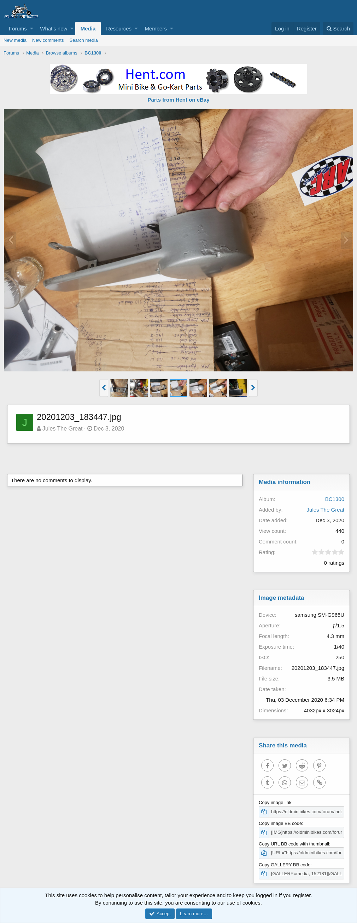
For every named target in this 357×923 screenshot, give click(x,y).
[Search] (338, 28)
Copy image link (275, 802)
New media (15, 40)
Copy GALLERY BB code (284, 864)
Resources (118, 28)
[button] (31, 28)
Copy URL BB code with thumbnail (294, 844)
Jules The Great (62, 429)
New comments (48, 40)
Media (88, 28)
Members (156, 28)
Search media (84, 40)
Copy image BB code (280, 823)
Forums (18, 28)
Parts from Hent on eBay (178, 100)
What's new (53, 28)
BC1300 (334, 499)
